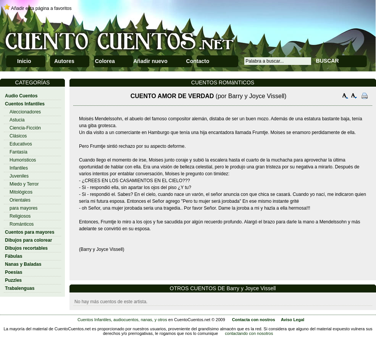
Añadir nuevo (150, 61)
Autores (64, 61)
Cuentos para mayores (29, 232)
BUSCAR (327, 61)
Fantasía (18, 152)
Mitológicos (21, 192)
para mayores (23, 208)
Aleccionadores (25, 112)
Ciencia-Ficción (25, 128)
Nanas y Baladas (23, 264)
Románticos (22, 224)
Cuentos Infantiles (25, 104)
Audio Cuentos (21, 96)
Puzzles (13, 280)
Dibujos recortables (26, 248)
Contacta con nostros (253, 319)
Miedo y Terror (24, 184)
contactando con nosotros (249, 333)
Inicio (24, 61)
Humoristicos (23, 160)
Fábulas (13, 256)
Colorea (105, 61)
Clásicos (18, 136)
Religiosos (20, 216)
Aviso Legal (292, 319)
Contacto (198, 61)
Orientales (20, 200)
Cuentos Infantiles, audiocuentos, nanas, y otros (122, 319)
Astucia (17, 120)
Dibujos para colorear (28, 240)
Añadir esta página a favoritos (41, 8)
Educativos (21, 144)
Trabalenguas (19, 288)
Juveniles (19, 176)
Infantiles (19, 168)
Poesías (13, 272)
